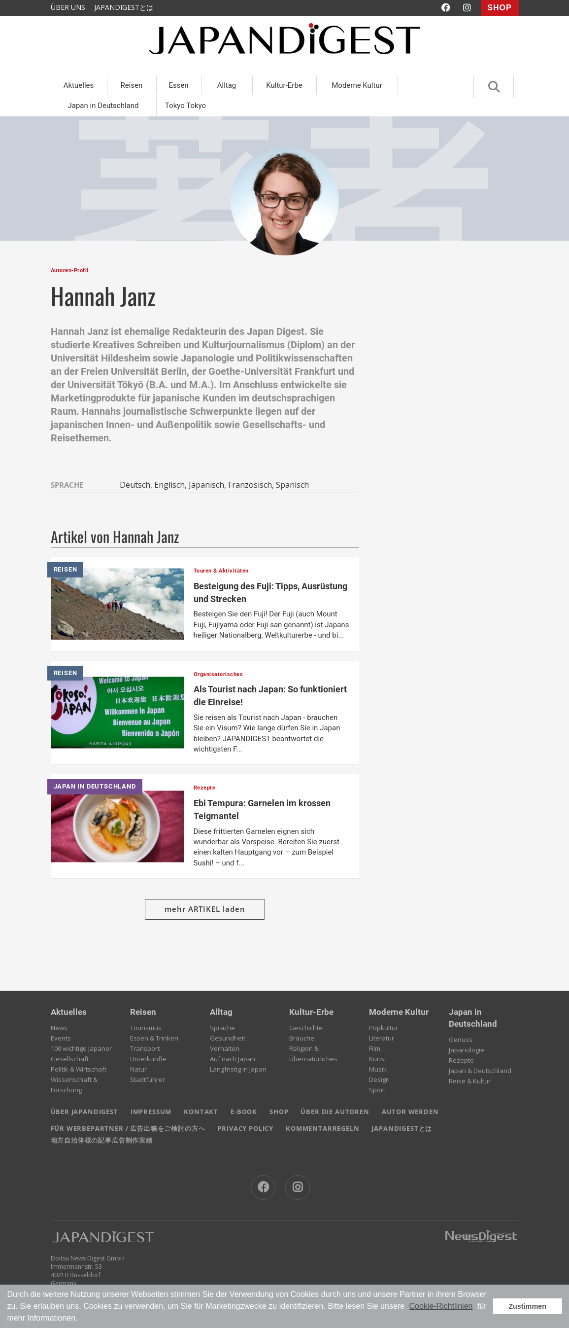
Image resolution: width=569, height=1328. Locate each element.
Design (379, 1079)
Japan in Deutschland (102, 105)
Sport (377, 1089)
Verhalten (224, 1048)
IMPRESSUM (151, 1111)
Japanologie (466, 1049)
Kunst (377, 1058)
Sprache (222, 1027)
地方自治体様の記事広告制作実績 (102, 1140)
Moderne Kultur (357, 85)
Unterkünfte (148, 1058)
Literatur (381, 1038)
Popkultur (383, 1027)
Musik (378, 1069)
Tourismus (146, 1027)
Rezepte (461, 1060)
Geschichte (306, 1027)
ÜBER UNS (68, 7)
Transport (145, 1048)
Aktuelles (79, 85)
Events (61, 1038)
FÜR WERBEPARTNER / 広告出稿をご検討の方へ (128, 1128)
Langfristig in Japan (238, 1069)
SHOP (499, 7)
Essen (178, 85)
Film (374, 1048)
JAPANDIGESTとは (123, 7)
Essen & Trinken (154, 1038)
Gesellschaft (70, 1058)
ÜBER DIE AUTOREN (335, 1111)
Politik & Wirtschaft (78, 1069)
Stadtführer (147, 1079)
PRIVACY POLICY (245, 1128)
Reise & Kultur (470, 1081)
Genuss (460, 1039)
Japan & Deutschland (480, 1070)
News (59, 1027)
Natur (138, 1069)
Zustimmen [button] (527, 1306)
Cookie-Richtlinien (440, 1306)
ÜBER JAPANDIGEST (84, 1111)
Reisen (132, 85)
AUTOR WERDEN (410, 1111)
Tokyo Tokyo (185, 105)
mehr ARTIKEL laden (205, 909)
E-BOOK (244, 1111)
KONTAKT (201, 1111)
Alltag (226, 85)
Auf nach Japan (232, 1058)
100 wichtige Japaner (81, 1048)
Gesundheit (227, 1038)
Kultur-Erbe (284, 85)
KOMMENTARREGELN (322, 1128)
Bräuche (301, 1038)
